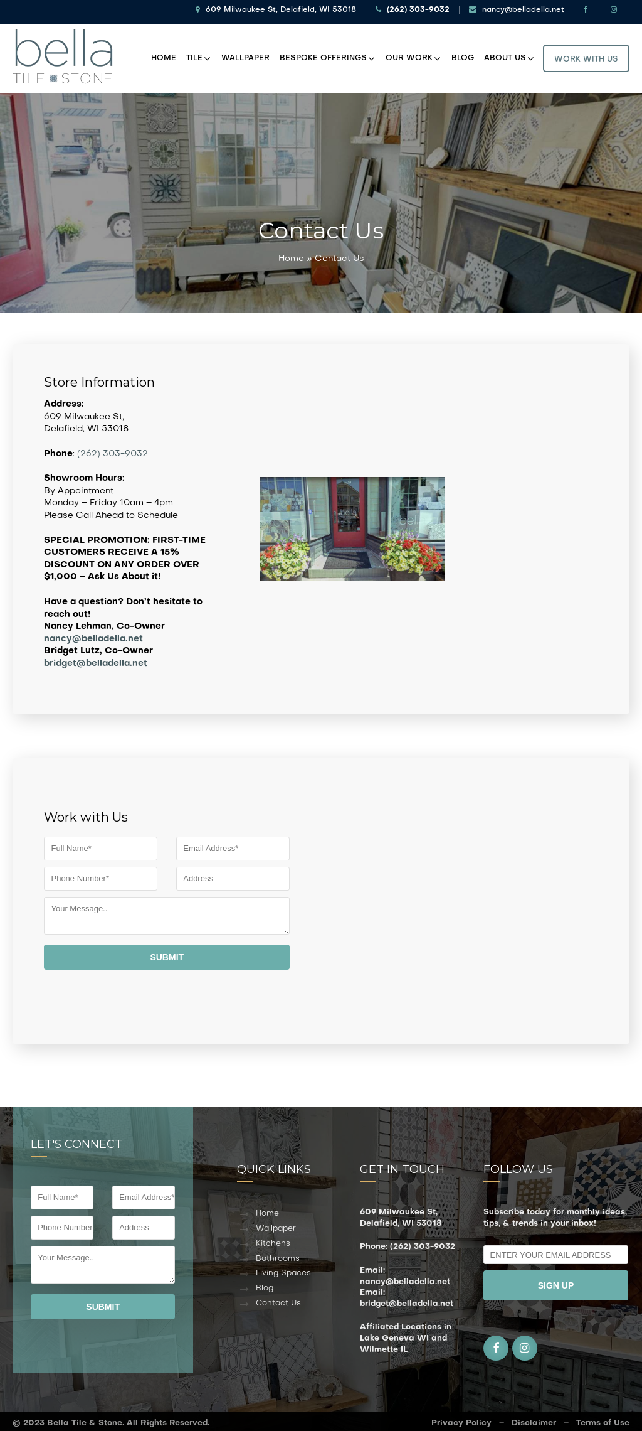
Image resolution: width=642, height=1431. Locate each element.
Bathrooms (278, 1254)
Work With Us (586, 57)
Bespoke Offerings (323, 56)
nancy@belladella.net (516, 10)
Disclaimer (534, 1418)
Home (163, 56)
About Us (505, 56)
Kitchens (273, 1239)
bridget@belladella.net (95, 659)
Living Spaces (283, 1268)
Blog (462, 56)
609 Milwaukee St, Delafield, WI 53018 (276, 10)
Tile (194, 56)
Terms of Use (602, 1418)
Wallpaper (245, 56)
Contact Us (278, 1298)
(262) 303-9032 (112, 449)
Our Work (409, 56)
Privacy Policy (461, 1418)
